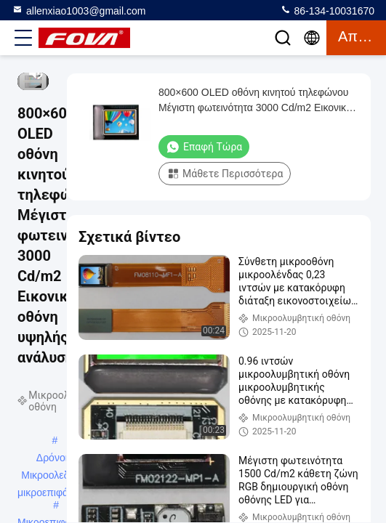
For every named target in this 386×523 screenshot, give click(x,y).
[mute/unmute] (36, 73)
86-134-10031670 (327, 10)
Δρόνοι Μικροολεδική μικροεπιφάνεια (52, 459)
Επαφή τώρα (204, 146)
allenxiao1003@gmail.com (78, 10)
